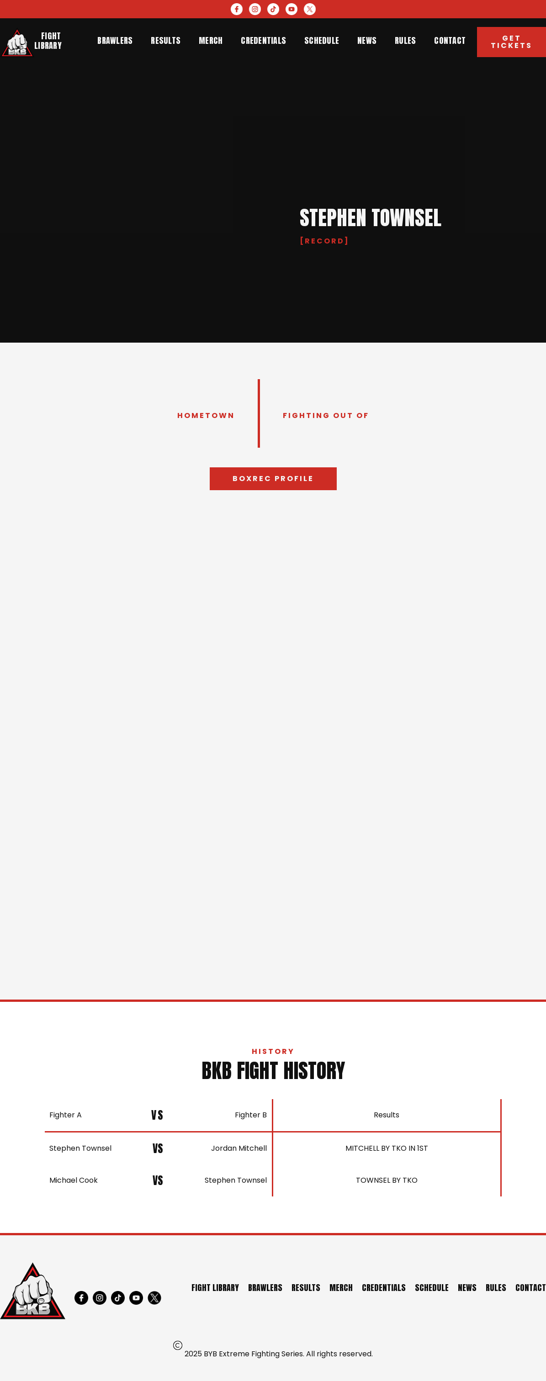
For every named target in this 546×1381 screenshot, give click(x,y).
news (366, 40)
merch (211, 40)
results (165, 40)
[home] (17, 42)
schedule (321, 40)
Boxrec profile (273, 478)
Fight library (48, 41)
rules (405, 40)
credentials (263, 40)
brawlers (115, 40)
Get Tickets (511, 42)
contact (450, 40)
